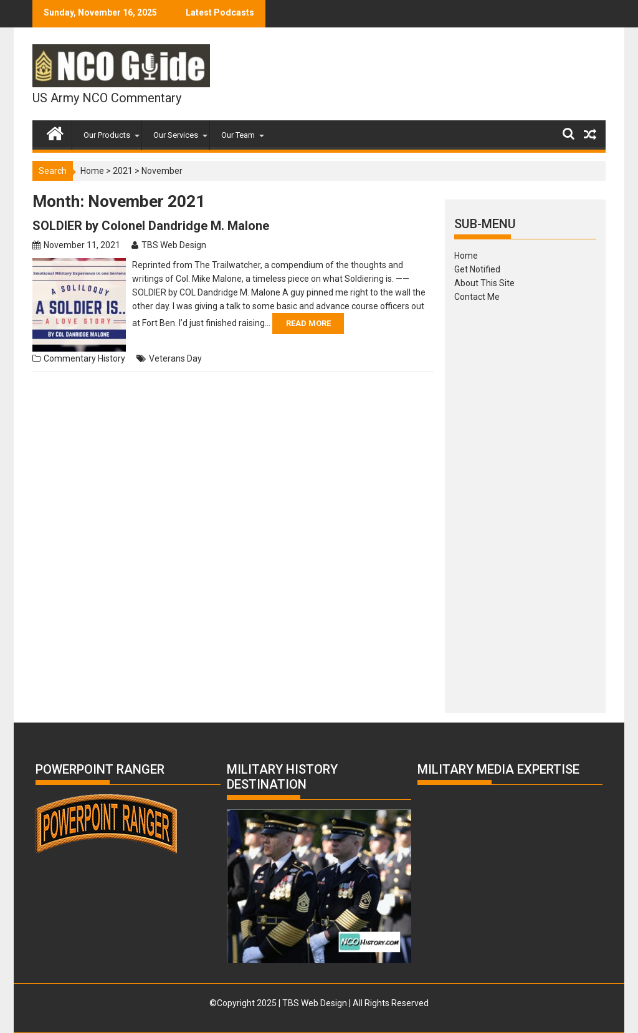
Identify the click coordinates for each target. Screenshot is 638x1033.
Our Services (175, 135)
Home (92, 171)
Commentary (70, 358)
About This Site (484, 283)
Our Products (106, 135)
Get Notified (477, 269)
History (111, 358)
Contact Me (477, 297)
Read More (308, 323)
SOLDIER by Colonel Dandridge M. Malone (150, 225)
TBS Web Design (173, 245)
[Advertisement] (525, 504)
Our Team (238, 135)
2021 (123, 171)
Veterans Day (175, 358)
